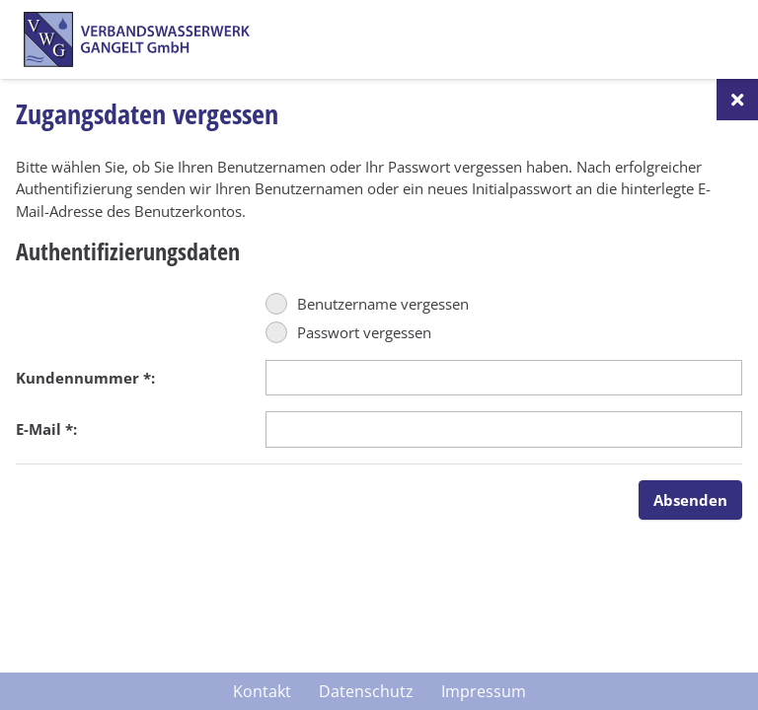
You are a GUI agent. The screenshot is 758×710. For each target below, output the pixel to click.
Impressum (483, 691)
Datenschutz (366, 691)
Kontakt (262, 691)
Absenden (690, 500)
